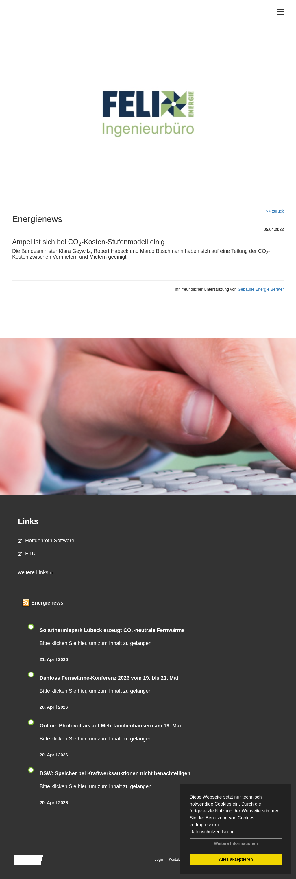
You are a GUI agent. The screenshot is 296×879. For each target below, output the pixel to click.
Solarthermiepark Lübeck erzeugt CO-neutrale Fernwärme (112, 630)
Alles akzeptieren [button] (236, 859)
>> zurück (275, 211)
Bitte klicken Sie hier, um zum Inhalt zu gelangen (95, 643)
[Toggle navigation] (280, 17)
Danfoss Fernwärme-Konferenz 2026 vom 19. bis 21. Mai (109, 678)
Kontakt (175, 860)
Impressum (207, 824)
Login (159, 860)
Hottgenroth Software (46, 540)
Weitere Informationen (236, 843)
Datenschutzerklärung (212, 831)
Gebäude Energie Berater (261, 289)
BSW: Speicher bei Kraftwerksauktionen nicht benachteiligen (115, 773)
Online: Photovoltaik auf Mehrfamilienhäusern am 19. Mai (110, 726)
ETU (27, 553)
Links (28, 521)
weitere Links (35, 572)
